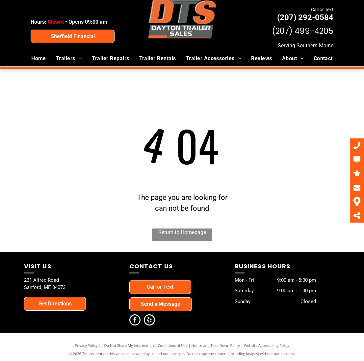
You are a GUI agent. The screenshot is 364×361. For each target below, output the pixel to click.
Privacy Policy (86, 345)
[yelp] (149, 320)
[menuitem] (38, 58)
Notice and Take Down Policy (216, 345)
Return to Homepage (182, 232)
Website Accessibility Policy (266, 345)
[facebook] (135, 320)
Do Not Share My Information (129, 345)
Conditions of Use (173, 345)
